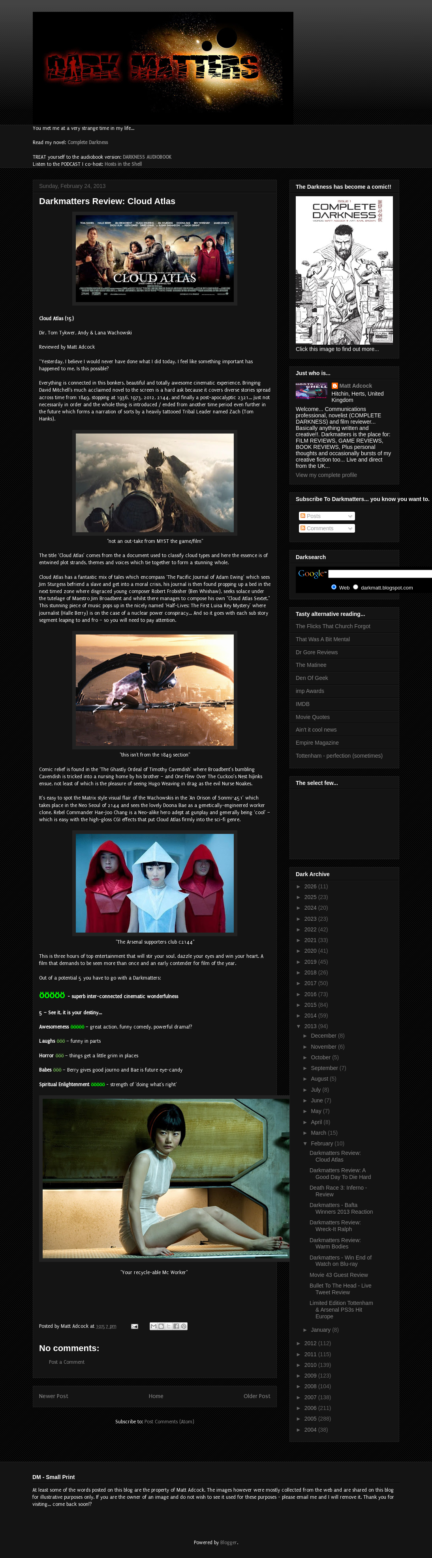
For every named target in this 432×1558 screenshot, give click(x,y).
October (321, 1057)
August (320, 1079)
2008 (311, 1386)
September (325, 1068)
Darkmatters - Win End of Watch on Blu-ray (341, 1260)
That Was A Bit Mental (323, 639)
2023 (311, 919)
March (319, 1133)
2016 (311, 994)
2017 (311, 983)
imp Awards (310, 691)
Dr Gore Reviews (317, 652)
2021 (311, 940)
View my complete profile (326, 475)
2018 (311, 972)
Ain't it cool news (316, 729)
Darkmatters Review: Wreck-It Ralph (335, 1225)
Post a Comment (67, 1362)
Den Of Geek (312, 678)
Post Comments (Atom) (169, 1422)
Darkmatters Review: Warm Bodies (335, 1243)
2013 (311, 1026)
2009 (311, 1375)
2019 (311, 962)
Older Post (257, 1396)
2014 (311, 1015)
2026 (311, 886)
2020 (311, 951)
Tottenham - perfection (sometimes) (339, 756)
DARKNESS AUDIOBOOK (147, 157)
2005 (311, 1418)
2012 (311, 1343)
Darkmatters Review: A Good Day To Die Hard (340, 1173)
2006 (311, 1408)
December (324, 1035)
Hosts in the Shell (123, 164)
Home (156, 1396)
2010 (311, 1365)
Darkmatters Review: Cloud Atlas (335, 1156)
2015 (311, 1005)
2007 (311, 1397)
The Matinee (311, 665)
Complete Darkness (88, 142)
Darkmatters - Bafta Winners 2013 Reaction (341, 1208)
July (316, 1090)
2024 (311, 908)
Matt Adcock (356, 386)
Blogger (228, 1542)
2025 (311, 897)
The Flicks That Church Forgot (333, 626)
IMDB (303, 704)
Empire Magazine (317, 743)
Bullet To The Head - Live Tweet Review (341, 1288)
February (322, 1143)
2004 (311, 1430)
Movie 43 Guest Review (339, 1275)
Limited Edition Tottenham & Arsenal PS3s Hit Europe (341, 1310)
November (324, 1047)
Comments (317, 528)
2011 (311, 1354)
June (317, 1100)
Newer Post (53, 1396)
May (317, 1111)
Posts (311, 516)
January (321, 1330)
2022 (311, 929)
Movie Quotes (313, 717)
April (317, 1122)
